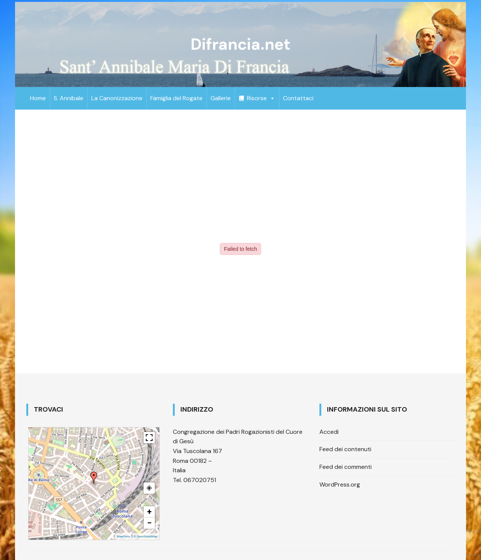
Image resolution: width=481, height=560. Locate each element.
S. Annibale (68, 98)
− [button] (149, 523)
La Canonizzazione (116, 98)
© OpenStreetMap (145, 536)
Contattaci (298, 98)
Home (38, 98)
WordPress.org (339, 484)
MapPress (123, 536)
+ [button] (149, 511)
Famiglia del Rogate (176, 98)
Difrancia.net (240, 44)
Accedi (329, 432)
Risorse (261, 98)
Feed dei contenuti (345, 449)
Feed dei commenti (345, 467)
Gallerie (220, 98)
